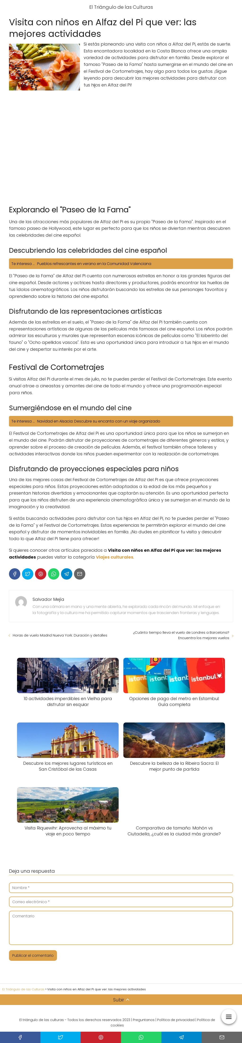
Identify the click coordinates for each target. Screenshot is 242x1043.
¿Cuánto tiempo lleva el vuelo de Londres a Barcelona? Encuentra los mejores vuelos (181, 635)
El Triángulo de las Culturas (121, 7)
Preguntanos (144, 1019)
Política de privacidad (175, 1019)
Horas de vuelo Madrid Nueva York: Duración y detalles (60, 635)
